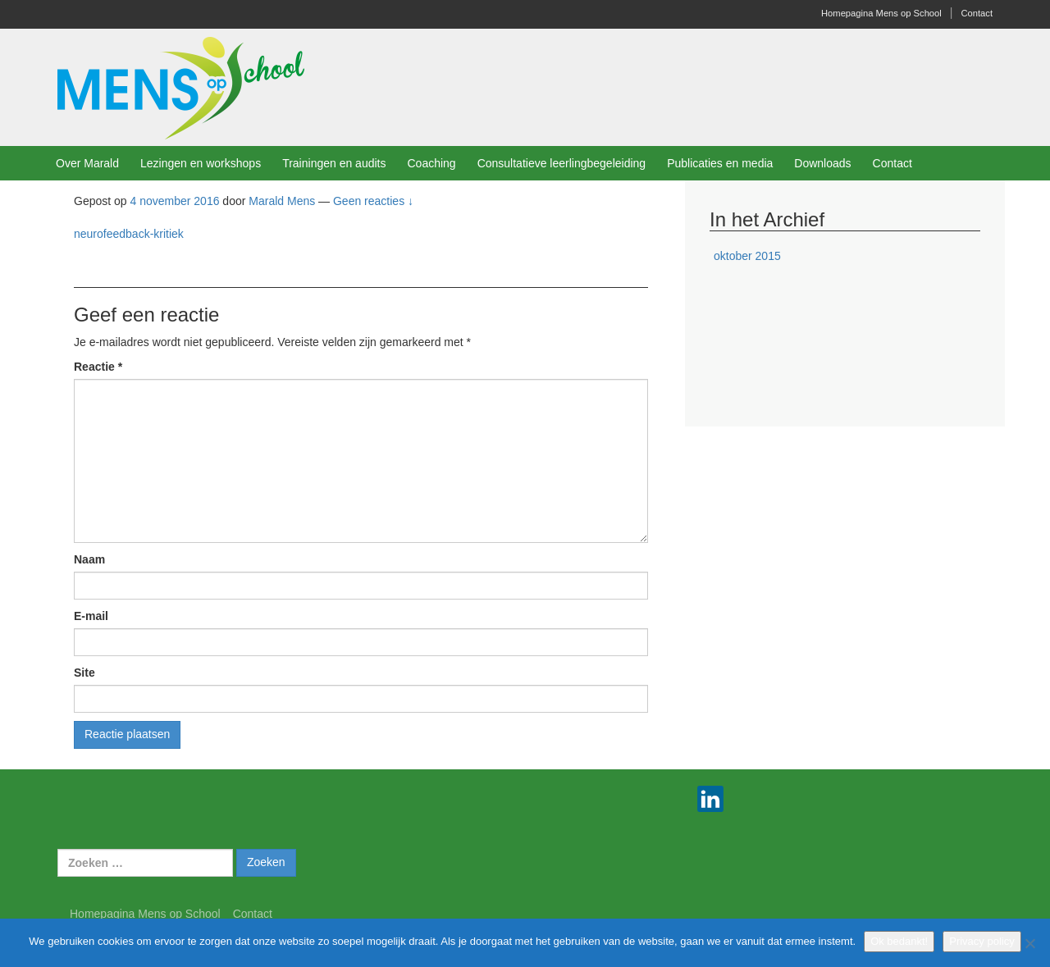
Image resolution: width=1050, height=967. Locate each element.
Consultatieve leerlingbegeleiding (561, 163)
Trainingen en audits (334, 163)
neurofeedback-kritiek (129, 233)
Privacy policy (981, 941)
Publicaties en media (720, 163)
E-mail (91, 616)
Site (84, 672)
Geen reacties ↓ (373, 201)
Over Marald (87, 163)
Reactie (98, 366)
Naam (89, 559)
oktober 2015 (747, 255)
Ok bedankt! (899, 941)
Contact (977, 13)
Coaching (431, 163)
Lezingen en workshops (200, 163)
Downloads (822, 163)
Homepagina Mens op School (881, 13)
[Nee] (1029, 943)
